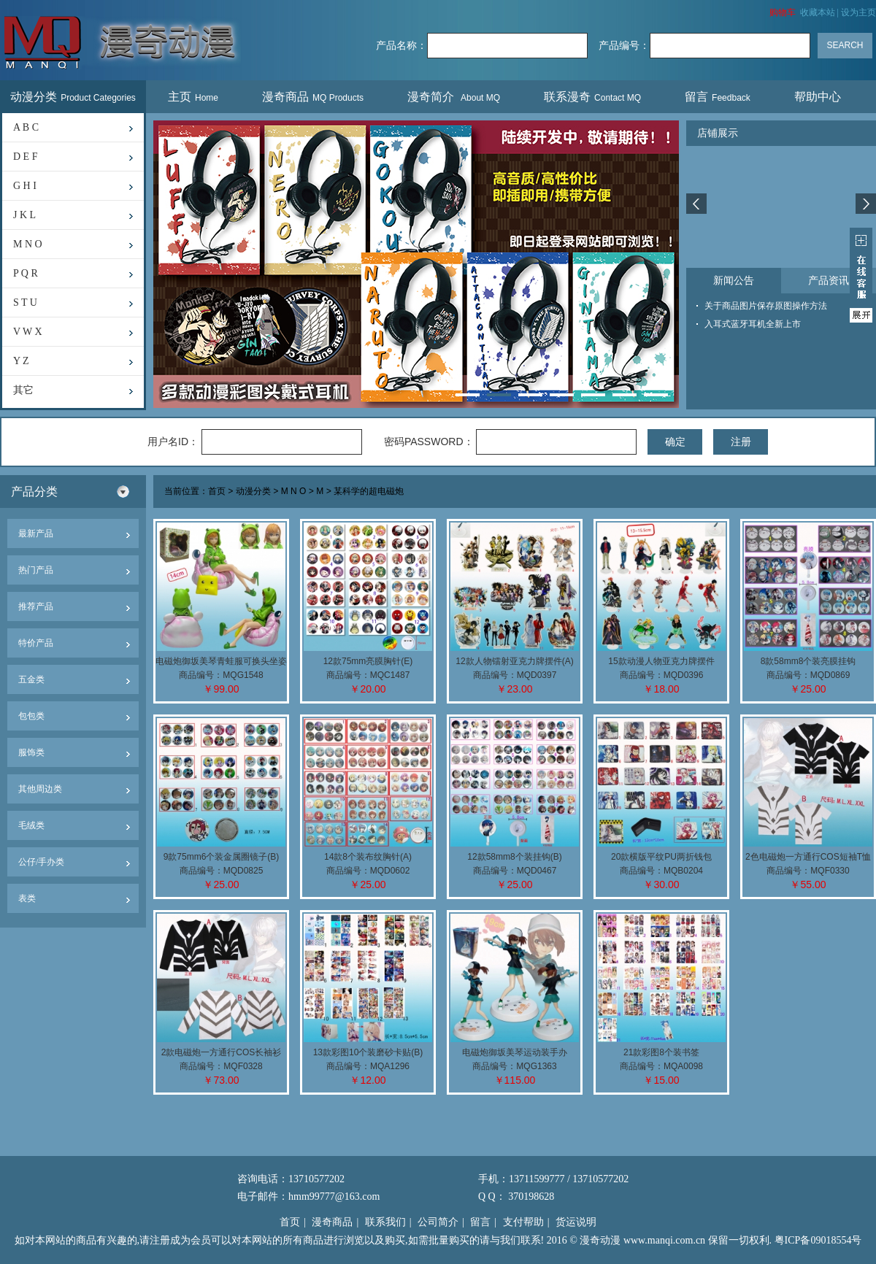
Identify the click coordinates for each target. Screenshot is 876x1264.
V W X (27, 331)
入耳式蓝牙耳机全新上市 (752, 324)
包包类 (31, 716)
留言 (717, 96)
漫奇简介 (453, 96)
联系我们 (385, 1222)
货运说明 (576, 1222)
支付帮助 (523, 1222)
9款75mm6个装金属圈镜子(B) (222, 857)
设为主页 (858, 12)
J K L (24, 214)
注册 (741, 441)
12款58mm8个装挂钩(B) (514, 857)
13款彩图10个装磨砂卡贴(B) (368, 1052)
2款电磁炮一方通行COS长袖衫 (221, 1052)
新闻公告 (733, 280)
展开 (861, 275)
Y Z (21, 360)
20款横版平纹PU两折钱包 (661, 857)
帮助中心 (819, 96)
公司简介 (438, 1222)
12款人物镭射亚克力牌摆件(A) (514, 661)
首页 (217, 492)
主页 (193, 96)
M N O (27, 244)
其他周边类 (40, 789)
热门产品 (35, 570)
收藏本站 (817, 12)
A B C (26, 127)
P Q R (25, 273)
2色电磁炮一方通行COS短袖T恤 (808, 857)
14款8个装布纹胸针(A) (368, 857)
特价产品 (35, 643)
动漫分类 (73, 96)
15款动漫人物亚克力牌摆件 (661, 661)
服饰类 (31, 752)
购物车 (782, 12)
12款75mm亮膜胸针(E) (368, 661)
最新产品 (35, 533)
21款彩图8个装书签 (661, 1052)
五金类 (31, 679)
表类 (27, 898)
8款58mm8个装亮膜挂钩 (808, 661)
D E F (25, 156)
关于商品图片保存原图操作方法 (765, 306)
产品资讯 (828, 280)
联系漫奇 (592, 96)
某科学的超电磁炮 (369, 492)
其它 (23, 390)
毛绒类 (31, 825)
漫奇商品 (313, 96)
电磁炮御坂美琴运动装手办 (514, 1052)
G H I (24, 185)
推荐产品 (35, 606)
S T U (25, 302)
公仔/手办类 (41, 862)
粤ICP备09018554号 (818, 1240)
